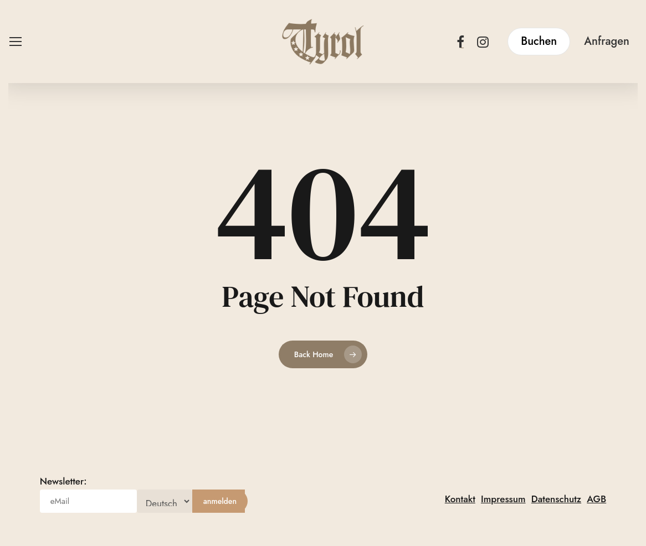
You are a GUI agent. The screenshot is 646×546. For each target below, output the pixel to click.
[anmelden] (220, 501)
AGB (596, 499)
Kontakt (460, 499)
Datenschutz (556, 499)
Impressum (503, 499)
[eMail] (88, 501)
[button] (15, 42)
